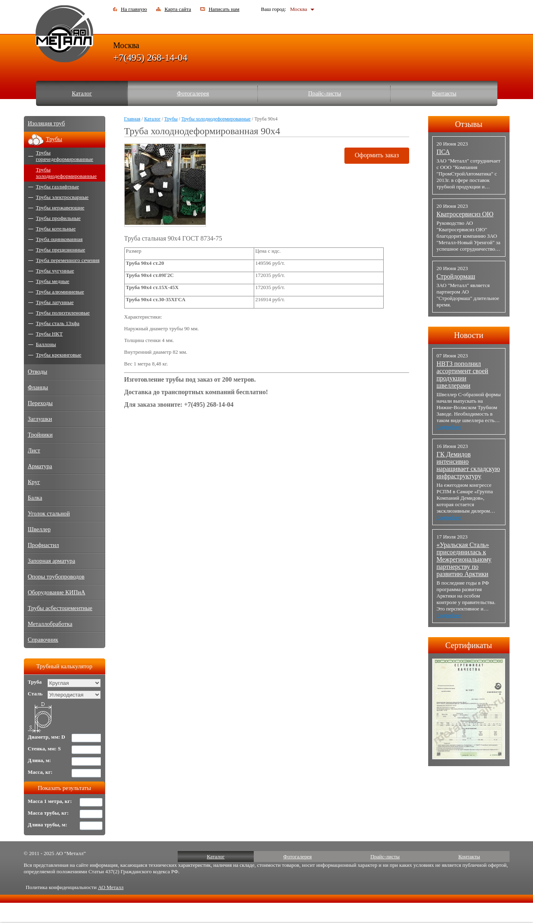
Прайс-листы (324, 93)
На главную (134, 9)
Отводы (37, 371)
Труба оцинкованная (59, 239)
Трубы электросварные (62, 197)
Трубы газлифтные (57, 187)
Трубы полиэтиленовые (63, 313)
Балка (35, 497)
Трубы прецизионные (60, 250)
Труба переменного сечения (68, 260)
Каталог (82, 93)
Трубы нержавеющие (60, 208)
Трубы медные (53, 281)
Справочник (43, 639)
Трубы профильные (58, 218)
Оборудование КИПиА (56, 592)
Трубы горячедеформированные (64, 156)
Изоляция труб (46, 123)
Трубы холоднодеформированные (216, 119)
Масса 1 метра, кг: (50, 801)
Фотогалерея (193, 93)
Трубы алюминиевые (60, 292)
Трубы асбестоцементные (60, 608)
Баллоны (46, 344)
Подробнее (449, 427)
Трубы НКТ (49, 334)
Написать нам (223, 9)
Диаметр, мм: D (47, 737)
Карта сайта (177, 9)
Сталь (35, 694)
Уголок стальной (49, 513)
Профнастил (43, 545)
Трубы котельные (56, 229)
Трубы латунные (55, 302)
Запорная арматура (51, 561)
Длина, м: (39, 760)
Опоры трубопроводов (56, 576)
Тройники (40, 434)
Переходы (40, 403)
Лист (34, 450)
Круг (34, 482)
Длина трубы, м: (47, 825)
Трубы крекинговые (58, 355)
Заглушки (40, 419)
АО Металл (110, 887)
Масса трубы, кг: (48, 813)
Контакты (444, 93)
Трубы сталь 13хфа (58, 323)
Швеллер (39, 529)
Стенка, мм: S (44, 749)
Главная (132, 119)
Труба (35, 682)
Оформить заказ (377, 155)
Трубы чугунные (55, 271)
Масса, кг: (40, 772)
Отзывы (468, 124)
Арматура (40, 466)
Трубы (171, 119)
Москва (298, 9)
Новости (469, 335)
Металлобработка (50, 624)
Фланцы (38, 387)
